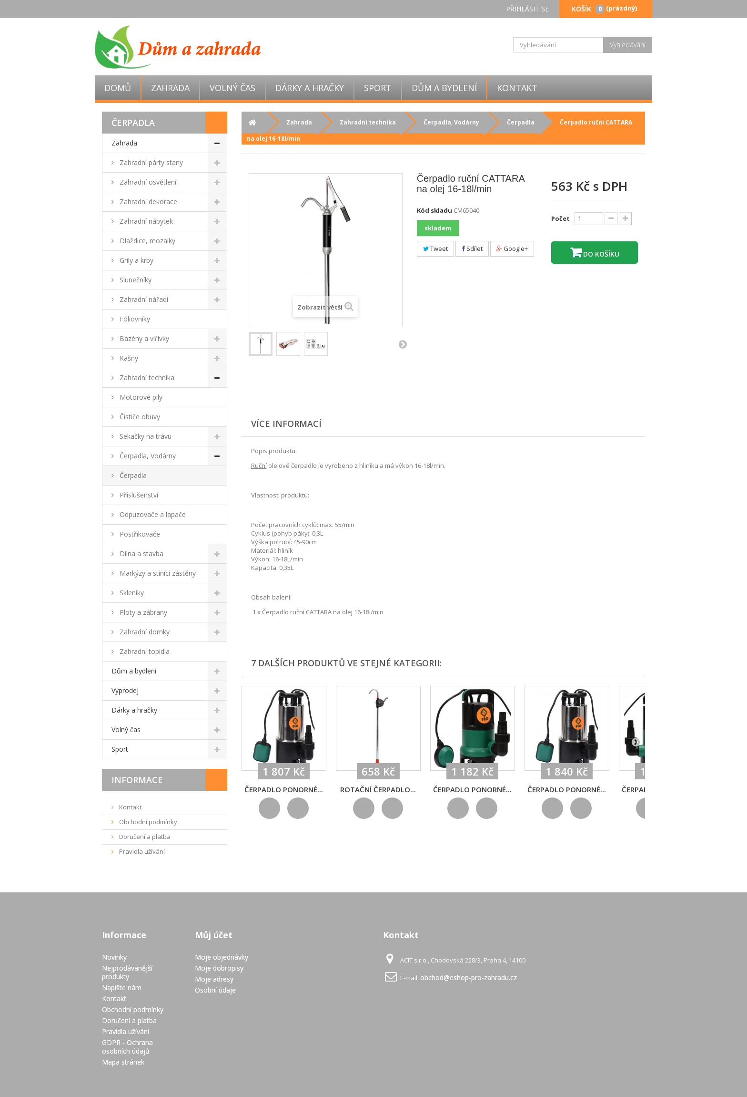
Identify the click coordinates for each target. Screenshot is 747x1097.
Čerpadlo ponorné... (283, 789)
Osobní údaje (215, 989)
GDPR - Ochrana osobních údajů (127, 1047)
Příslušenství (138, 494)
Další (402, 344)
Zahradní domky (144, 631)
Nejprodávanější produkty (127, 972)
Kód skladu (434, 210)
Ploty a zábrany (142, 612)
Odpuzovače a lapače (152, 514)
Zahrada (170, 87)
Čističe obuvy (139, 416)
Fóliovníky (134, 318)
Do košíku (600, 254)
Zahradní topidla (144, 651)
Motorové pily (140, 397)
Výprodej (125, 690)
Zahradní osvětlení (147, 181)
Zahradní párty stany (150, 162)
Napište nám (121, 987)
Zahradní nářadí (143, 299)
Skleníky (131, 592)
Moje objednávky (221, 957)
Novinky (114, 957)
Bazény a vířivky (143, 338)
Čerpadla (132, 475)
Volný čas (232, 87)
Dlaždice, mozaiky (146, 240)
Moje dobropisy (219, 968)
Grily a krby (135, 260)
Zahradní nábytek (145, 221)
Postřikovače (139, 533)
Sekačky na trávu (145, 436)
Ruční (259, 465)
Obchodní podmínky (147, 822)
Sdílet (472, 248)
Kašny (128, 357)
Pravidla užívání (141, 851)
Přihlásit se (527, 8)
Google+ (512, 248)
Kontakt (517, 87)
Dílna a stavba (140, 553)
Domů (117, 87)
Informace (137, 780)
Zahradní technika (146, 377)
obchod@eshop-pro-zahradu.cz (468, 977)
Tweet (435, 248)
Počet (560, 218)
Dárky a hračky (309, 87)
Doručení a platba (144, 836)
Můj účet (213, 935)
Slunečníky (134, 279)
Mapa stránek (123, 1061)
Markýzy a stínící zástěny (157, 573)
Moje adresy (214, 978)
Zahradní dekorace (147, 201)
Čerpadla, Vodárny (147, 455)
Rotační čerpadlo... (378, 789)
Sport (378, 87)
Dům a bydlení (444, 87)
